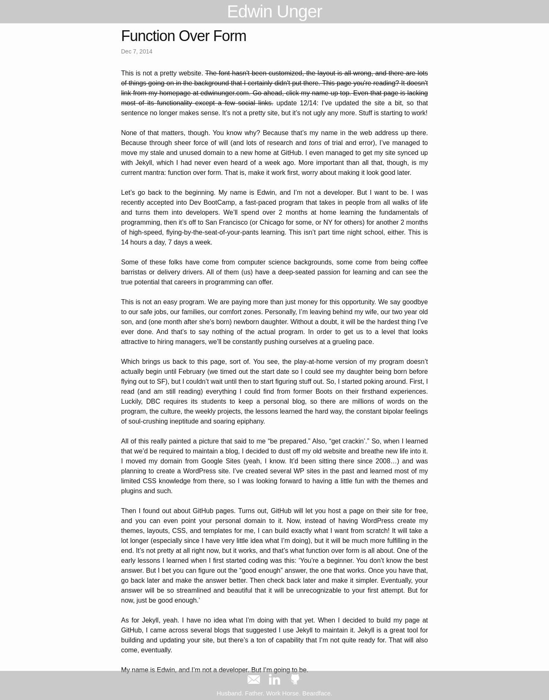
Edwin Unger (274, 11)
